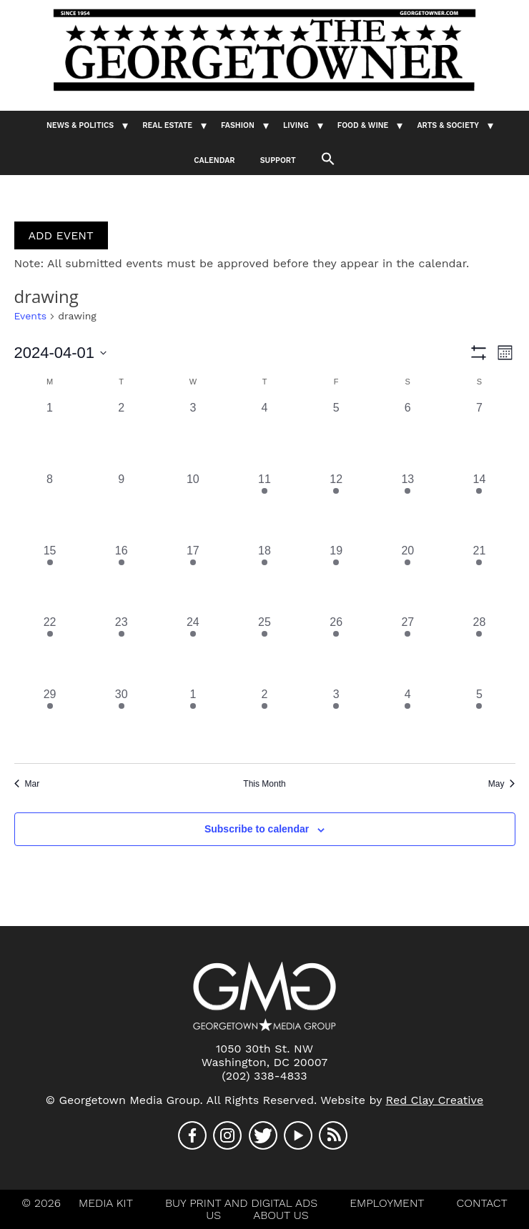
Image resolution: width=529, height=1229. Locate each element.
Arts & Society (448, 125)
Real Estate (167, 125)
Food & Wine (363, 125)
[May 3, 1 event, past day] (336, 721)
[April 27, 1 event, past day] (407, 649)
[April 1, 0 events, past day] (50, 435)
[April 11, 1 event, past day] (264, 506)
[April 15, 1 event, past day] (50, 578)
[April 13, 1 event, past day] (407, 506)
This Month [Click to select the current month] (264, 784)
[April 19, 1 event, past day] (336, 578)
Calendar (214, 160)
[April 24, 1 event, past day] (193, 649)
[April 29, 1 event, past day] (50, 721)
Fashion (237, 125)
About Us (281, 1215)
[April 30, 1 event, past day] (121, 721)
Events (30, 316)
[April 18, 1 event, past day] (264, 578)
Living (296, 125)
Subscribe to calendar (256, 829)
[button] (328, 158)
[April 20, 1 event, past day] (407, 578)
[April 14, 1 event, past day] (479, 506)
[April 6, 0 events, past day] (407, 435)
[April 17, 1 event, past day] (193, 578)
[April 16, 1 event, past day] (121, 578)
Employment (387, 1203)
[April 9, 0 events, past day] (121, 506)
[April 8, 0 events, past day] (50, 506)
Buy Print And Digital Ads (241, 1203)
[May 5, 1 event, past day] (479, 721)
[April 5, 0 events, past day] (336, 435)
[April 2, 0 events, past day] (121, 435)
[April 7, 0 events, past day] (479, 435)
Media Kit (106, 1203)
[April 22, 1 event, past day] (50, 649)
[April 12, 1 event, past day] (336, 506)
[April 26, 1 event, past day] (336, 649)
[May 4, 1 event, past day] (407, 721)
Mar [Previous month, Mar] (27, 784)
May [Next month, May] (501, 784)
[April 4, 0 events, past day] (264, 435)
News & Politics (80, 125)
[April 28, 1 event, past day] (479, 649)
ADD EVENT (61, 235)
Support (278, 160)
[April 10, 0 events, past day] (193, 506)
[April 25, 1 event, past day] (264, 649)
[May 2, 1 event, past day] (264, 721)
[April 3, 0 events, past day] (193, 435)
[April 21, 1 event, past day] (479, 578)
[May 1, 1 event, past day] (193, 721)
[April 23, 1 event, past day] (121, 649)
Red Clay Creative (435, 1100)
